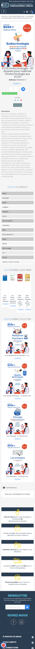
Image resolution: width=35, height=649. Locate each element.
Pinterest (21, 100)
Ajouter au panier (23, 89)
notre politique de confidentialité (16, 600)
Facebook (13, 622)
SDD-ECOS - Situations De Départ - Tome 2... (28, 301)
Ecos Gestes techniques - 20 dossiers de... (17, 396)
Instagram (21, 622)
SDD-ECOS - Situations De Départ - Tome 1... (20, 301)
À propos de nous (12, 636)
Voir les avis (17, 105)
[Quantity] (13, 89)
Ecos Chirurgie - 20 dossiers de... (17, 436)
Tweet (18, 100)
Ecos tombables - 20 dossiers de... (17, 476)
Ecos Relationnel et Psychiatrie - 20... (17, 355)
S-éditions (5, 207)
